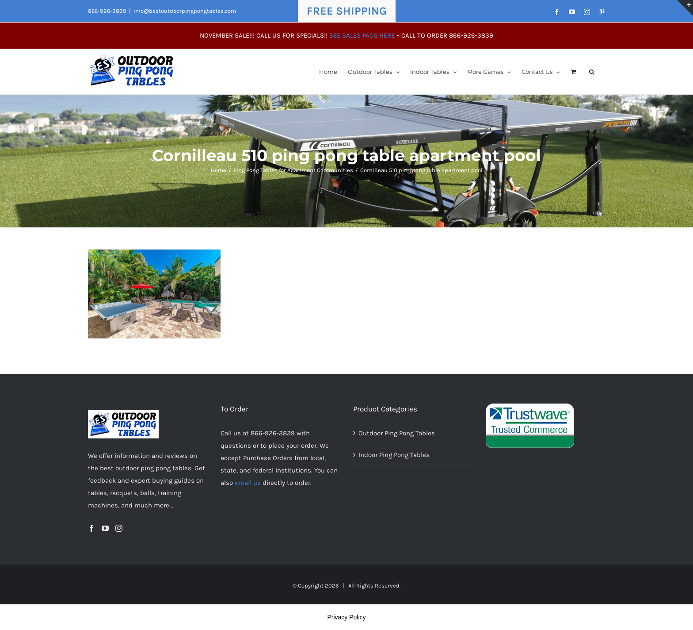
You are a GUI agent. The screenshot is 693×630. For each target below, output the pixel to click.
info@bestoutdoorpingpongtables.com (184, 11)
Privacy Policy (346, 617)
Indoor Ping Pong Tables (394, 455)
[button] (591, 71)
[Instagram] (118, 528)
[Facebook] (91, 528)
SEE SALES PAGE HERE (362, 35)
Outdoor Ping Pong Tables (396, 433)
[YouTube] (105, 528)
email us (248, 483)
